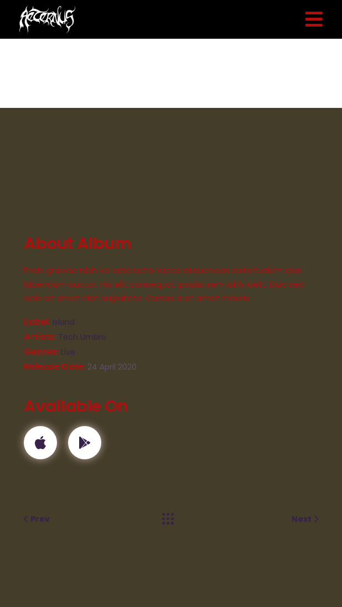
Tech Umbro (82, 337)
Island (64, 322)
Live (68, 351)
